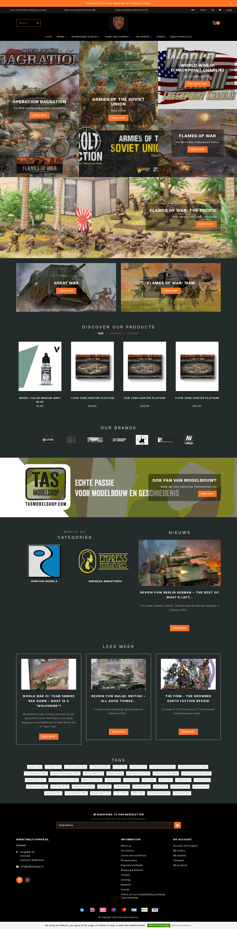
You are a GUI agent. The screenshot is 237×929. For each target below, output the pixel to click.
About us (126, 846)
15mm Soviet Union (65, 773)
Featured (115, 333)
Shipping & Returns (132, 870)
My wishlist (179, 855)
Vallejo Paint (159, 793)
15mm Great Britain (193, 767)
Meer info (207, 494)
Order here (39, 115)
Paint (160, 786)
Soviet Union (76, 793)
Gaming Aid (37, 786)
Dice (165, 780)
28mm (115, 773)
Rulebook (180, 786)
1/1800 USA (100, 767)
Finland (183, 780)
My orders (179, 850)
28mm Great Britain (196, 773)
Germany (60, 786)
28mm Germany (165, 773)
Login (229, 10)
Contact (125, 875)
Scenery (53, 793)
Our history (127, 850)
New (100, 333)
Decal (148, 780)
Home (48, 37)
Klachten (126, 884)
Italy (104, 786)
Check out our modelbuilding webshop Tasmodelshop (143, 896)
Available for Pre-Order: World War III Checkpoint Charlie (118, 3)
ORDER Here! (206, 224)
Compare (178, 860)
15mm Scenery (36, 773)
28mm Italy (35, 780)
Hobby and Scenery (117, 37)
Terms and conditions (133, 855)
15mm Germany (162, 767)
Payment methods (132, 865)
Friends (125, 889)
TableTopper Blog (181, 37)
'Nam (35, 767)
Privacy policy (129, 860)
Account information (185, 846)
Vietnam (182, 793)
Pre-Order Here (197, 84)
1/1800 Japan (75, 767)
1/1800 (53, 767)
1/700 (119, 767)
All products (180, 865)
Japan (122, 786)
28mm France (138, 773)
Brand (61, 37)
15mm (138, 767)
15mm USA (93, 773)
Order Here (66, 291)
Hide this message (159, 925)
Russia (201, 786)
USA (138, 793)
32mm (112, 780)
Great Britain (83, 786)
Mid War (141, 786)
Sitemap (126, 880)
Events (161, 37)
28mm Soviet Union (63, 780)
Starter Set (100, 793)
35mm (131, 780)
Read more (179, 628)
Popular (133, 333)
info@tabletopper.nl (32, 866)
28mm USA (92, 780)
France (202, 780)
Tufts (121, 793)
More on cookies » (182, 925)
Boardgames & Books (85, 37)
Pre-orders (143, 37)
